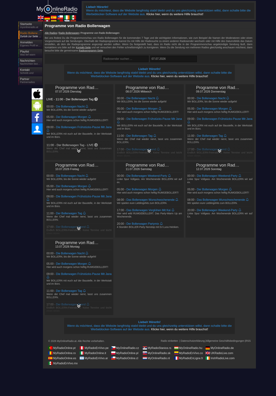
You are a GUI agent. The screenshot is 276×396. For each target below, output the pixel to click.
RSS (248, 340)
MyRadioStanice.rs (157, 347)
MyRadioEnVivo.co (188, 353)
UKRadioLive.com (219, 353)
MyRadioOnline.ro (62, 353)
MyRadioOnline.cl (124, 358)
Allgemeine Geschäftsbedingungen (225, 340)
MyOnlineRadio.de (220, 347)
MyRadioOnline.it (93, 353)
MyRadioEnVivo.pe (94, 347)
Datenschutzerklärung (193, 340)
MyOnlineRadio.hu (188, 347)
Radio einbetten (169, 340)
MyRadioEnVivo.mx (63, 363)
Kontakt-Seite (83, 47)
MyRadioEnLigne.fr (188, 358)
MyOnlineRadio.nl (156, 358)
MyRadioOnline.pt (62, 347)
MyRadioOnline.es (62, 358)
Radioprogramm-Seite (91, 50)
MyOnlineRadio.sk (157, 353)
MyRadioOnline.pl (124, 353)
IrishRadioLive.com (220, 358)
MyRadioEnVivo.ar (94, 358)
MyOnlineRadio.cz (125, 347)
